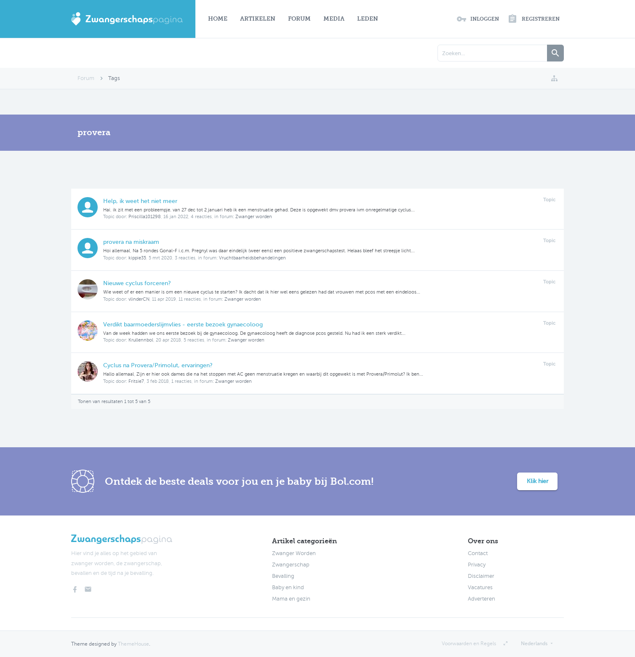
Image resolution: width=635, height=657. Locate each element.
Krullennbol (140, 340)
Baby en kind (288, 587)
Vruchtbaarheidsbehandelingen (252, 258)
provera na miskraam (131, 242)
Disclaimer (481, 576)
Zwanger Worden (294, 553)
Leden (367, 18)
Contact (478, 553)
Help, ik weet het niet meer (140, 201)
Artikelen (257, 18)
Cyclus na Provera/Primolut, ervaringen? (158, 365)
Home (217, 18)
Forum (299, 18)
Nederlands (534, 643)
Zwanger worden (253, 216)
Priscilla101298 (144, 216)
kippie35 (137, 258)
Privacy (477, 565)
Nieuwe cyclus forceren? (137, 283)
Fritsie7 (136, 381)
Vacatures (480, 587)
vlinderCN (138, 299)
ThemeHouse (133, 644)
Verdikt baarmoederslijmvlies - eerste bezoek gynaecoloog (183, 324)
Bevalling (283, 576)
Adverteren (481, 599)
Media (333, 18)
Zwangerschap (290, 565)
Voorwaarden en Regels (469, 643)
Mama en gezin (291, 599)
